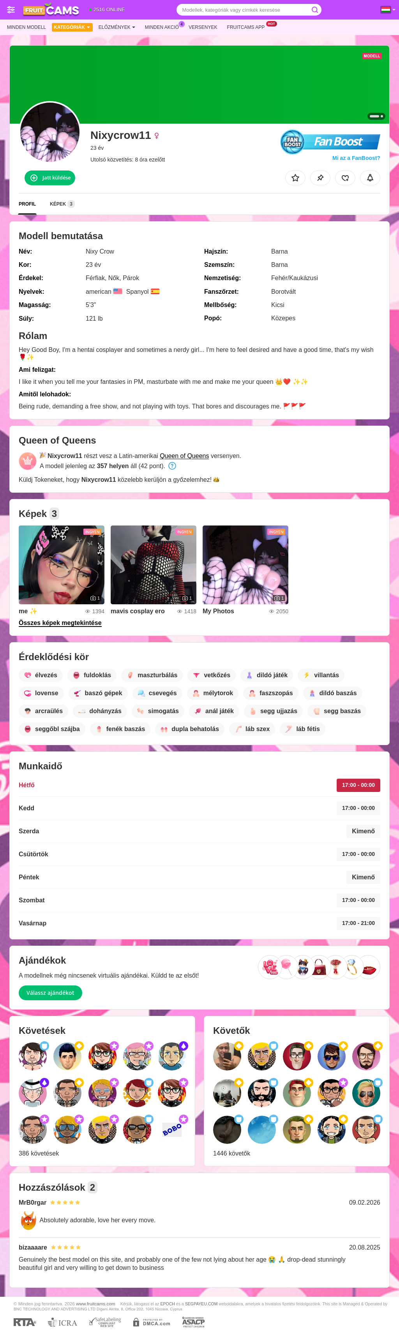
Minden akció (164, 26)
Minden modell (26, 27)
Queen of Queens (184, 456)
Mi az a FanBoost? (356, 158)
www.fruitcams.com (95, 1303)
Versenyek (203, 27)
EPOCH (168, 1303)
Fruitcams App (248, 26)
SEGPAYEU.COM (201, 1303)
